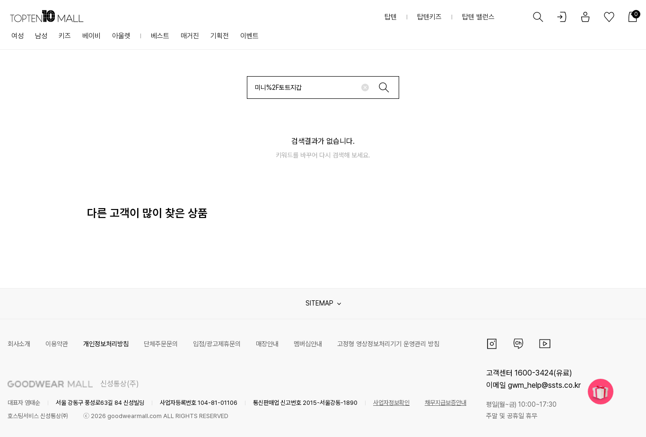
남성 (41, 36)
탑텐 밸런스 (478, 17)
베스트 (160, 36)
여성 (17, 36)
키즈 (65, 36)
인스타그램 (492, 344)
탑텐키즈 (429, 17)
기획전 (219, 36)
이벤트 (249, 36)
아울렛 (121, 36)
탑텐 (390, 17)
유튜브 (544, 344)
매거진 (190, 36)
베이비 (91, 36)
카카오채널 (518, 344)
